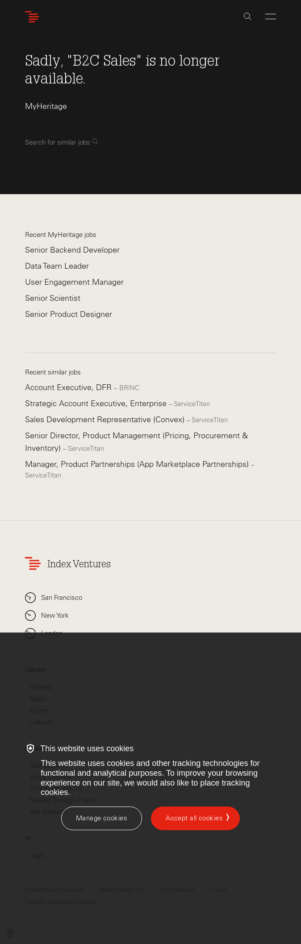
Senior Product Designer (68, 314)
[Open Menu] (270, 16)
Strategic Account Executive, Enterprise (97, 403)
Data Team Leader (57, 266)
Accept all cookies (194, 818)
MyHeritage (46, 106)
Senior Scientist (52, 298)
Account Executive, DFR (69, 387)
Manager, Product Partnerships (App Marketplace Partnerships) (138, 464)
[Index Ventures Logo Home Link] (34, 16)
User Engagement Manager (74, 282)
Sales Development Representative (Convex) (106, 419)
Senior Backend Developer (72, 250)
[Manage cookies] (101, 818)
